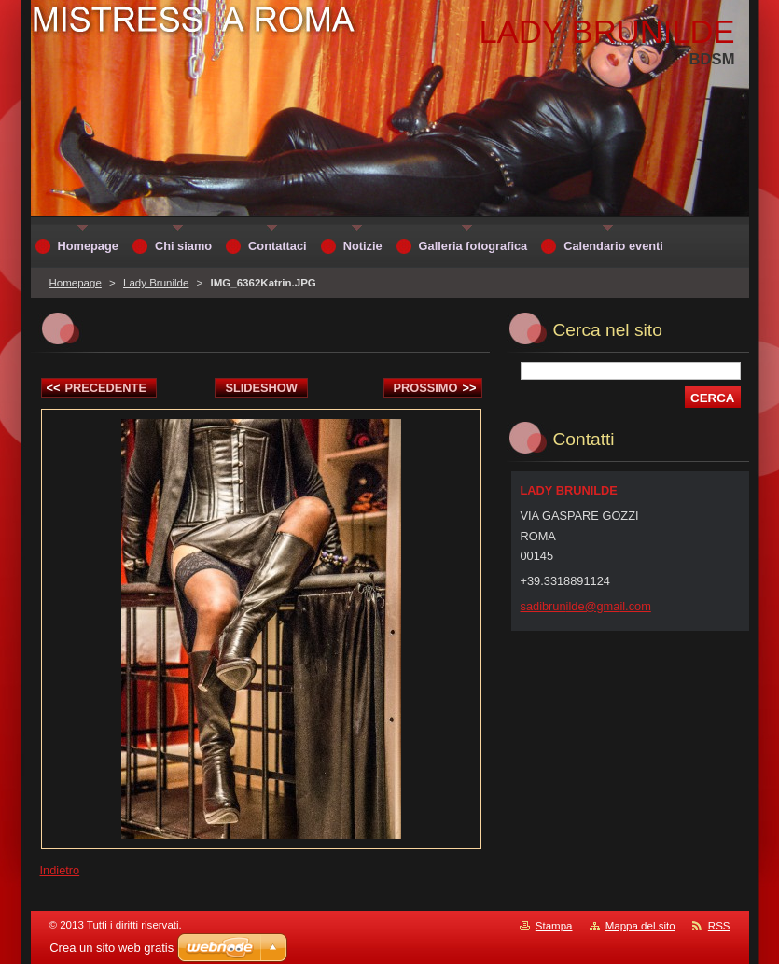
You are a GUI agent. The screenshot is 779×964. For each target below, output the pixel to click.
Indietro (60, 870)
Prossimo (435, 388)
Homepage (75, 282)
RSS (719, 925)
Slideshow (261, 388)
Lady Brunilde (155, 282)
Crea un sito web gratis (111, 948)
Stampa (554, 925)
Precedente (96, 388)
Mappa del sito (640, 925)
